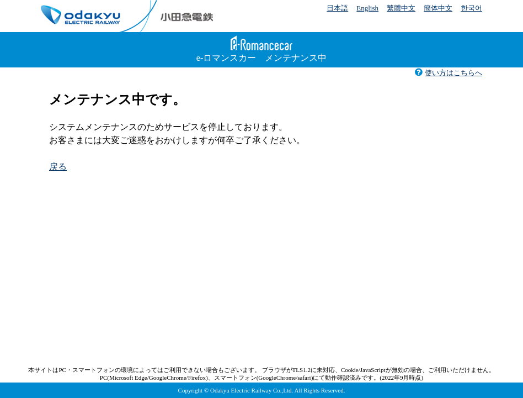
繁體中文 (401, 8)
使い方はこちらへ (448, 73)
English (367, 8)
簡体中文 (438, 8)
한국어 (471, 8)
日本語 (337, 8)
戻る (58, 166)
